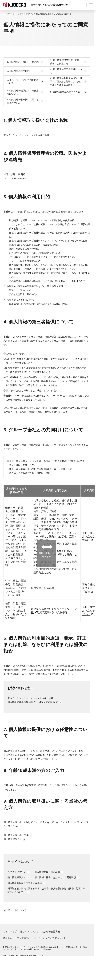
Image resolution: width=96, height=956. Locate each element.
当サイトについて (25, 14)
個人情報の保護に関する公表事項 (26, 883)
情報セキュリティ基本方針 (17, 938)
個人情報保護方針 (14, 839)
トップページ (9, 14)
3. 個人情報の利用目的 (25, 71)
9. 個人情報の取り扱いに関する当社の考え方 (25, 101)
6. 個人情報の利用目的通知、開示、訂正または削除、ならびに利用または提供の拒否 (68, 81)
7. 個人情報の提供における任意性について (25, 92)
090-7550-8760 (18, 178)
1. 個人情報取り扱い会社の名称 (25, 62)
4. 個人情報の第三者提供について (68, 71)
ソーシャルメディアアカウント (50, 938)
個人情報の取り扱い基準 (18, 835)
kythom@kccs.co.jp (50, 702)
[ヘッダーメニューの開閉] (91, 5)
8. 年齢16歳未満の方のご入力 (68, 92)
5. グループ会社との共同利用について (25, 81)
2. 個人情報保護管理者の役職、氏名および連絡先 (68, 62)
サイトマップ (10, 931)
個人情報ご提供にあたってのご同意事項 (57, 877)
